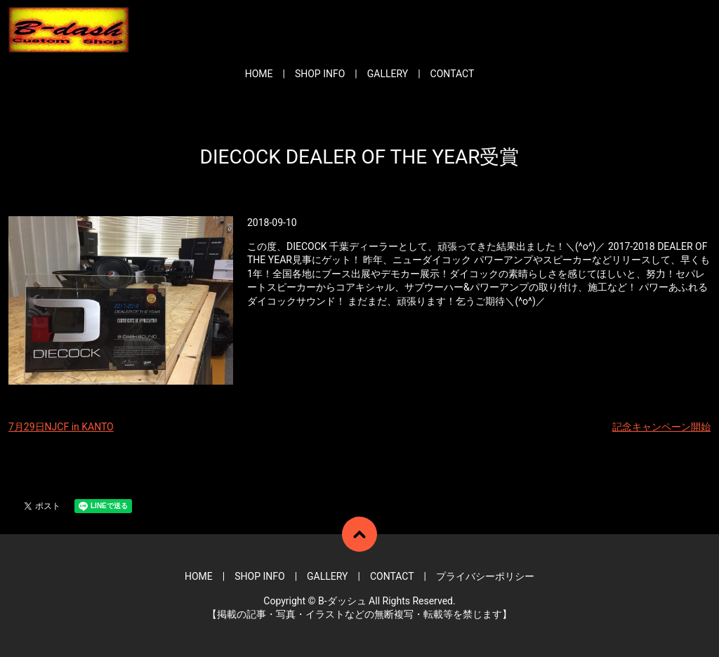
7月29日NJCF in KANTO (61, 426)
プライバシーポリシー (485, 576)
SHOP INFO (320, 73)
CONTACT (452, 73)
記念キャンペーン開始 (661, 426)
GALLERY (387, 73)
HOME (259, 73)
